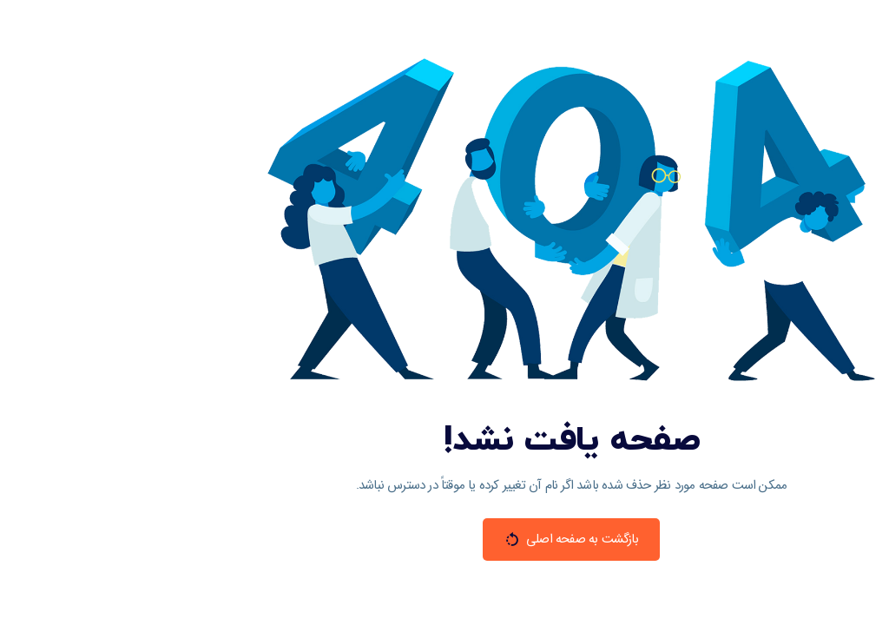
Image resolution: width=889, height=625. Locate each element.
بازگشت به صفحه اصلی (444, 539)
